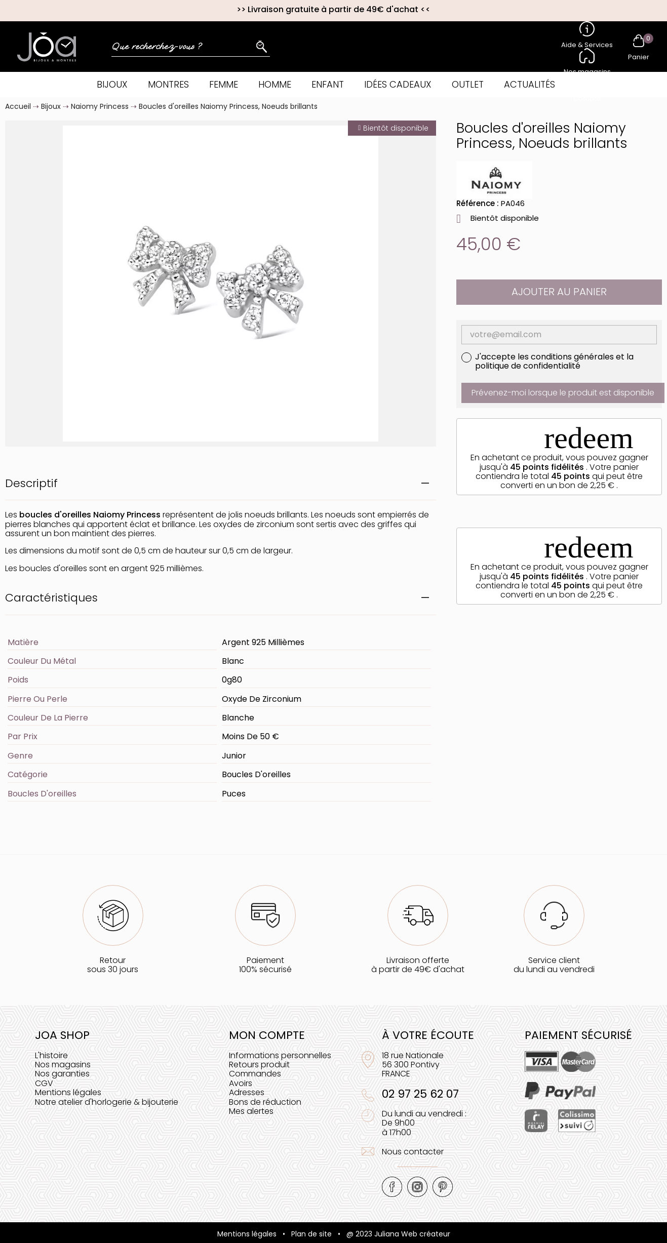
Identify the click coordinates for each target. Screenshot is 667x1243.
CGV (44, 1083)
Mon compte (267, 1035)
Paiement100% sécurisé (265, 964)
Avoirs (240, 1083)
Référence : (477, 203)
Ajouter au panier (559, 292)
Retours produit (259, 1064)
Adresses (246, 1092)
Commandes (255, 1073)
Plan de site (311, 1234)
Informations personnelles (280, 1055)
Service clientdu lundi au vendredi (554, 964)
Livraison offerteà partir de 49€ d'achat (417, 964)
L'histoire (51, 1055)
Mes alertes (251, 1111)
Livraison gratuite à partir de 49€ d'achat (333, 9)
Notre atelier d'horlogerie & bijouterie (106, 1102)
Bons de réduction (265, 1102)
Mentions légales (68, 1092)
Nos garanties (62, 1073)
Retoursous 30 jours (112, 964)
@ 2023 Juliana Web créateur (398, 1234)
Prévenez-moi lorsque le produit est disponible (563, 392)
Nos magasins (63, 1064)
